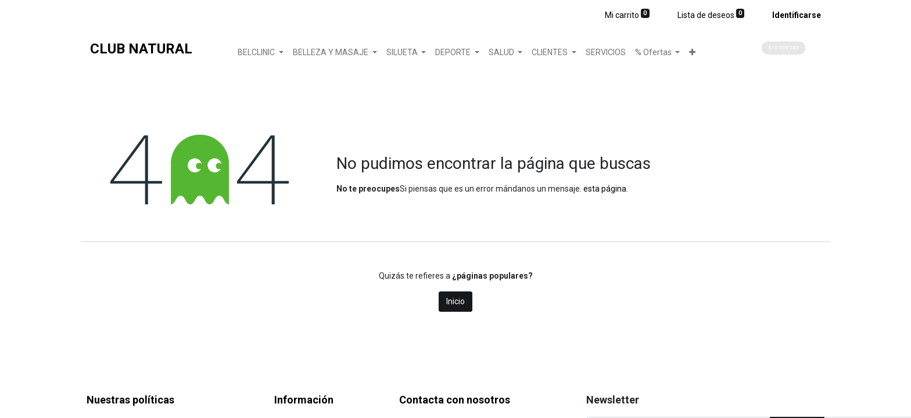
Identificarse (796, 15)
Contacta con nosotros (454, 400)
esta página (604, 188)
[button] (692, 52)
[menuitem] (605, 52)
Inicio (455, 301)
